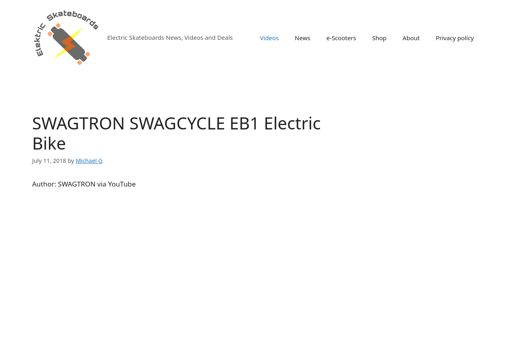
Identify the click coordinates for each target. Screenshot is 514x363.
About (411, 38)
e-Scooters (341, 38)
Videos (269, 38)
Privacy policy (455, 38)
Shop (379, 38)
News (302, 38)
